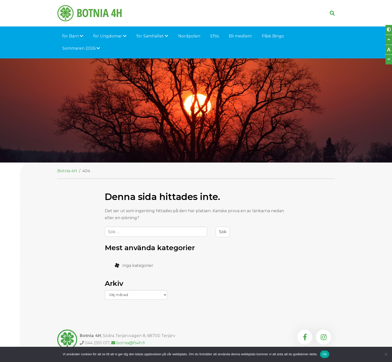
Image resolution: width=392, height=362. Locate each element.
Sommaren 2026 (81, 48)
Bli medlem (240, 36)
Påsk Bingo (273, 36)
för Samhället (152, 36)
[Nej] (385, 354)
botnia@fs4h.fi (128, 343)
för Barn (72, 36)
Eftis (214, 36)
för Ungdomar (109, 36)
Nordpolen (189, 36)
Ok (324, 354)
